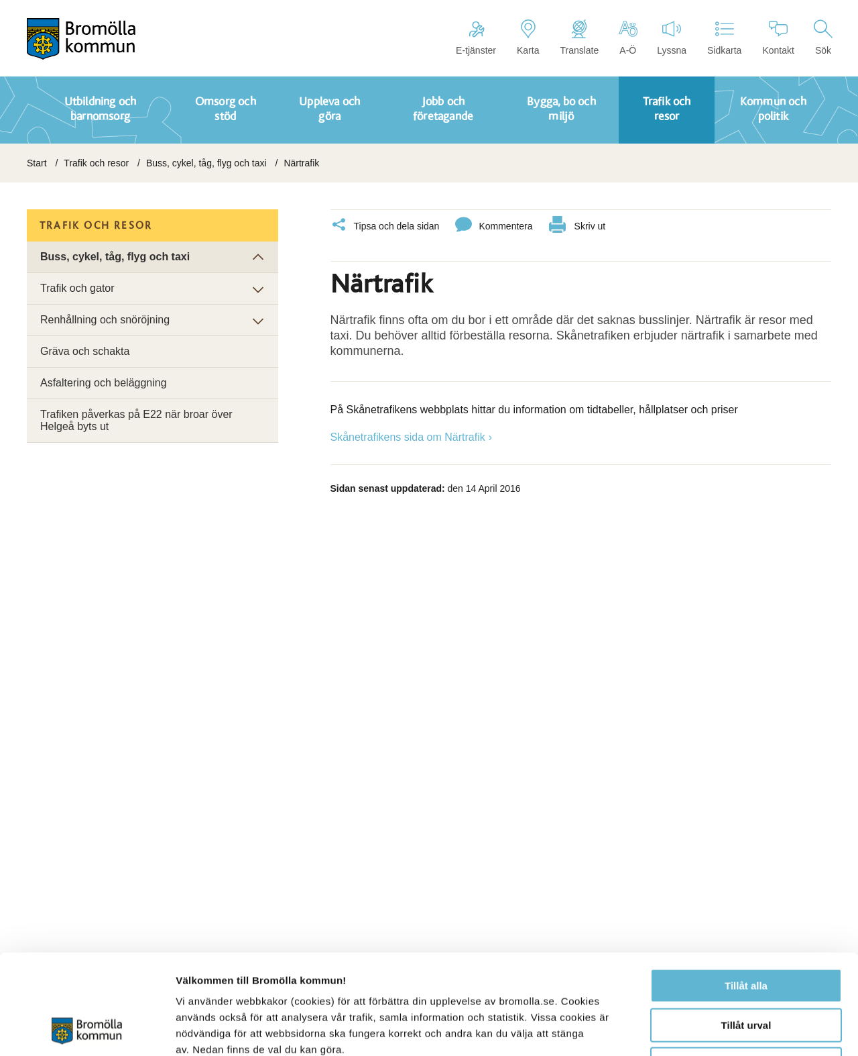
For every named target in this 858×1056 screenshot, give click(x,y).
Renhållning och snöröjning (105, 319)
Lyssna (671, 37)
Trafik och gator (77, 288)
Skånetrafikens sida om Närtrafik (407, 437)
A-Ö (627, 37)
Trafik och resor (96, 163)
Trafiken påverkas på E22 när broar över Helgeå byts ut (136, 420)
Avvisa (746, 970)
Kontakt (778, 37)
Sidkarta (724, 37)
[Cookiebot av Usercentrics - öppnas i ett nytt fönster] (86, 1030)
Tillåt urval (746, 931)
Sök (823, 37)
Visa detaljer (728, 1029)
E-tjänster (476, 37)
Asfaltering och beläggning (103, 382)
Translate (579, 37)
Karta (528, 37)
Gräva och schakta (84, 351)
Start (37, 163)
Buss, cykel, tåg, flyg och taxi (206, 163)
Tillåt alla (746, 892)
